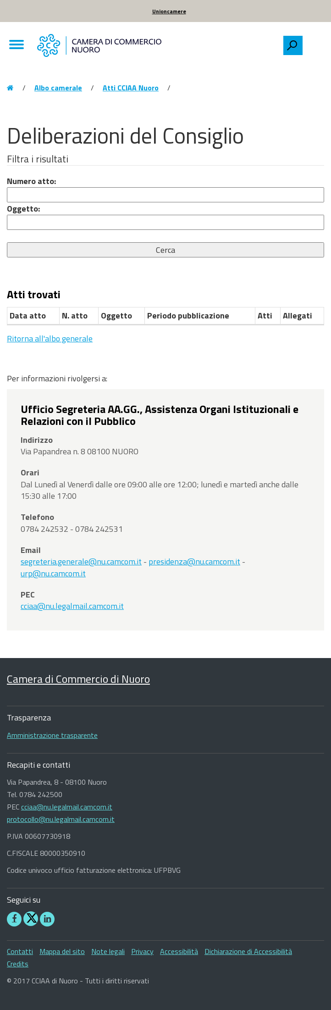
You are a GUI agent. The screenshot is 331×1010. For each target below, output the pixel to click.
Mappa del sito (62, 951)
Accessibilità (179, 951)
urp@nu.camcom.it (53, 573)
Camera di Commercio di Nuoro (78, 678)
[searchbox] (313, 43)
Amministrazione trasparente (52, 735)
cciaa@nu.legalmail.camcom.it (72, 606)
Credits (17, 963)
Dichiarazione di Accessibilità (248, 951)
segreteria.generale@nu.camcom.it (81, 561)
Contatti (20, 951)
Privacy (142, 951)
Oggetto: (23, 208)
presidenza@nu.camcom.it (194, 561)
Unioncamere (169, 11)
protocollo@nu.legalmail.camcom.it (61, 819)
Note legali (108, 951)
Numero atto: (31, 181)
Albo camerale (58, 87)
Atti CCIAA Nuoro (131, 87)
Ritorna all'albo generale (50, 338)
